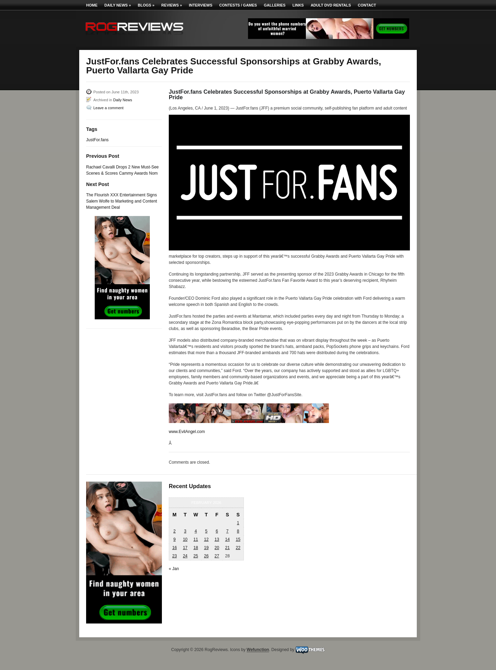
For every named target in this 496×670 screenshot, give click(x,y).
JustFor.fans (97, 139)
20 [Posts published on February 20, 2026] (217, 547)
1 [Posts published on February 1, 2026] (238, 522)
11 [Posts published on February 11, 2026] (196, 539)
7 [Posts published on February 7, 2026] (227, 531)
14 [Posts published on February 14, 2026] (227, 539)
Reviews (171, 5)
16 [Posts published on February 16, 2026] (174, 547)
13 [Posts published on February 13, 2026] (217, 539)
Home (91, 5)
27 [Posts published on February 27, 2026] (217, 556)
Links (298, 5)
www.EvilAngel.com (187, 431)
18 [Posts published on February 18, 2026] (196, 547)
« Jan (174, 568)
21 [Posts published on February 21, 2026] (227, 547)
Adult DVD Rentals (331, 5)
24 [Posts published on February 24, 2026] (185, 556)
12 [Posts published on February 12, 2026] (206, 539)
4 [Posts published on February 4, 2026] (196, 531)
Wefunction (258, 650)
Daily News (117, 5)
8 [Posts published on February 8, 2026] (238, 531)
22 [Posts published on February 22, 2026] (238, 547)
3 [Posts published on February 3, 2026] (185, 531)
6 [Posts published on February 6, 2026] (217, 531)
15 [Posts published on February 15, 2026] (238, 539)
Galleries (275, 5)
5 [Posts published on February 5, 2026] (206, 531)
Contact (367, 5)
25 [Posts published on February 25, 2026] (196, 556)
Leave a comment (108, 108)
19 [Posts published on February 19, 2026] (206, 547)
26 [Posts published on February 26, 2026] (206, 556)
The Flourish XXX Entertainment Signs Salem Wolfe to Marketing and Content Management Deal (121, 201)
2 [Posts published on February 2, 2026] (174, 531)
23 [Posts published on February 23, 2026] (174, 556)
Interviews (200, 5)
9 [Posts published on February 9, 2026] (174, 539)
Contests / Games (238, 5)
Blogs (146, 5)
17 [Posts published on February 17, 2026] (185, 547)
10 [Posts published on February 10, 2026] (185, 539)
